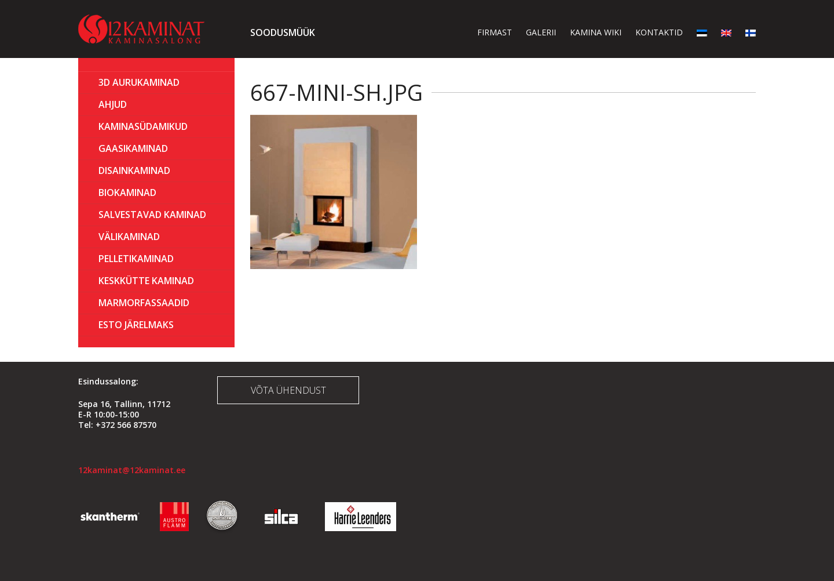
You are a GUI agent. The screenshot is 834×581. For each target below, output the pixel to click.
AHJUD (112, 104)
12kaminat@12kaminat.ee (131, 469)
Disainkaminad (134, 170)
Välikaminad (129, 236)
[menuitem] (702, 32)
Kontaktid (659, 32)
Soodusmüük (282, 32)
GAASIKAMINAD (133, 148)
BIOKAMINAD (127, 192)
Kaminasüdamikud (143, 126)
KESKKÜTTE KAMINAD (146, 280)
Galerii (541, 32)
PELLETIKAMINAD (136, 258)
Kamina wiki (595, 32)
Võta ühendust (288, 390)
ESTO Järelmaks (136, 324)
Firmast (494, 32)
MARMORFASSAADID (143, 302)
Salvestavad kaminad (152, 214)
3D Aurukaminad (139, 82)
